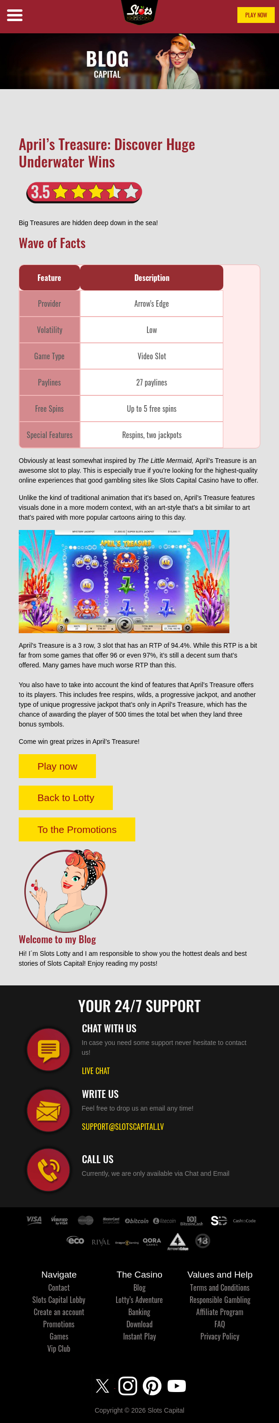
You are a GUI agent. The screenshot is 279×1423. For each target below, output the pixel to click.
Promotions (58, 1324)
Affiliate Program (219, 1311)
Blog (139, 1287)
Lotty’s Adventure (139, 1299)
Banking (139, 1311)
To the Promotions (77, 829)
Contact (59, 1287)
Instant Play (139, 1336)
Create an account (59, 1311)
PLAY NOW (256, 15)
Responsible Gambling (220, 1299)
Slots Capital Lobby (58, 1299)
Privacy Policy (219, 1336)
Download (139, 1324)
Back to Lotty (65, 797)
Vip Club (58, 1348)
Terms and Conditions (220, 1287)
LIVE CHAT (96, 1070)
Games (59, 1336)
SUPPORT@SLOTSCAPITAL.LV (123, 1126)
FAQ (219, 1324)
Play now (57, 766)
